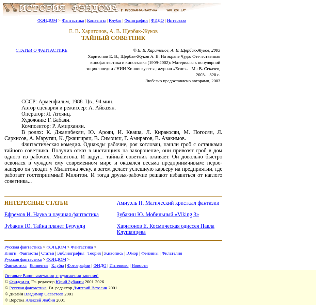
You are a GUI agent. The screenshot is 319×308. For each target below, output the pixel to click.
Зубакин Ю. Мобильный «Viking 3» (158, 214)
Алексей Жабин (40, 300)
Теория (94, 253)
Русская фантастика (23, 247)
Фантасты (28, 253)
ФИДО (157, 20)
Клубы (115, 20)
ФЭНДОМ (47, 20)
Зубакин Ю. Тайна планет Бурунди (44, 226)
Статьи (47, 253)
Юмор (132, 253)
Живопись (113, 253)
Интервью (176, 20)
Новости (140, 265)
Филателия (172, 253)
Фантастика (73, 20)
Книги (10, 253)
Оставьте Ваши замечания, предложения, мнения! (51, 275)
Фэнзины (150, 253)
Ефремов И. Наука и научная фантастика (51, 214)
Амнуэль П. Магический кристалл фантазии (168, 203)
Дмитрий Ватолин (90, 287)
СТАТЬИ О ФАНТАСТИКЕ (41, 50)
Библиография (70, 253)
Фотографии (136, 20)
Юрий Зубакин (70, 281)
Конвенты (96, 20)
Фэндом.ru (19, 281)
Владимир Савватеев (43, 293)
